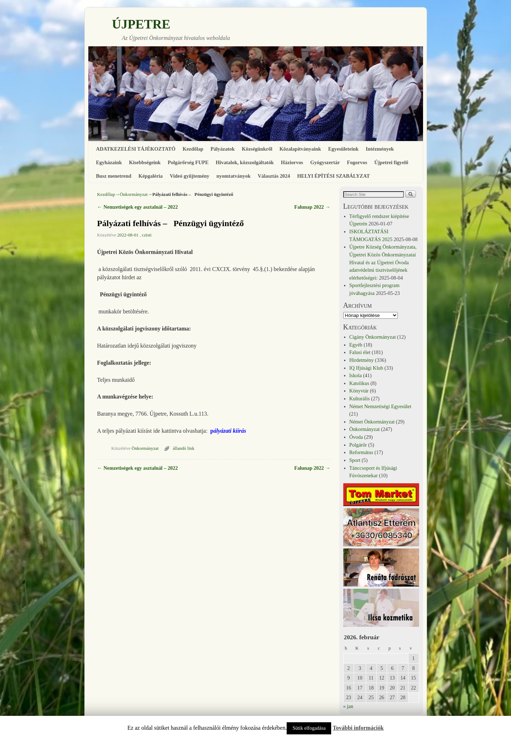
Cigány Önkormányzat (372, 337)
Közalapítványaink (300, 149)
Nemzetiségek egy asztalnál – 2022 (137, 207)
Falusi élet (360, 352)
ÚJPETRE (141, 24)
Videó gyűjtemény (189, 176)
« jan (348, 706)
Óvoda (356, 437)
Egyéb (356, 345)
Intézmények (380, 149)
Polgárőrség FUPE (188, 162)
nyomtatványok (234, 176)
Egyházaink (109, 162)
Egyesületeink (343, 149)
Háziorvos (292, 162)
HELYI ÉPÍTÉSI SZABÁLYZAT (333, 176)
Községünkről (257, 149)
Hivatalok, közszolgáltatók (245, 162)
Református (361, 452)
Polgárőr (358, 445)
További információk (358, 728)
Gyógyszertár (325, 162)
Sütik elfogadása (308, 728)
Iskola (355, 375)
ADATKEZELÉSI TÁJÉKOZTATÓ (136, 149)
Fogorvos (357, 162)
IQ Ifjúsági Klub (366, 368)
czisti (147, 235)
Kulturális (359, 398)
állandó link (183, 448)
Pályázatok (222, 149)
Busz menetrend (113, 176)
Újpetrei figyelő (391, 162)
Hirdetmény (361, 360)
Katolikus (359, 383)
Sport (354, 460)
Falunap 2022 (312, 207)
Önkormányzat (133, 194)
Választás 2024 (274, 176)
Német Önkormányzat (372, 422)
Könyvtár (359, 391)
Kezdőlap (193, 149)
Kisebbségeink (145, 162)
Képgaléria (151, 176)
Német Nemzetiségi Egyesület (380, 406)
